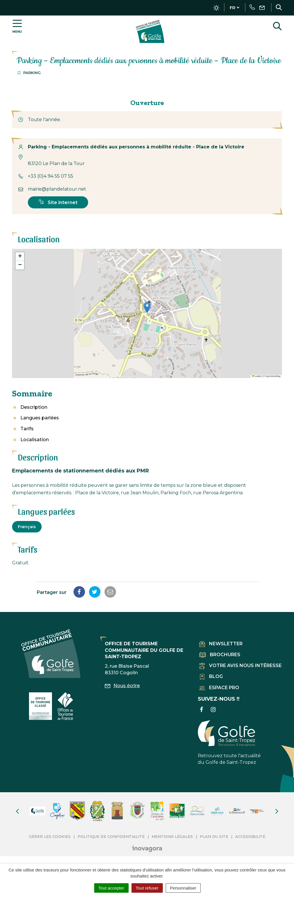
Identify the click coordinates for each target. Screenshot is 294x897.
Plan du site (214, 836)
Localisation (34, 439)
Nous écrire (122, 685)
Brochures (219, 654)
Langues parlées (39, 418)
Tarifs (27, 428)
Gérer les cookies (50, 836)
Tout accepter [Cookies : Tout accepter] (111, 888)
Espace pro (219, 687)
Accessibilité (250, 836)
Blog (211, 676)
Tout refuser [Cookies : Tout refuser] (147, 888)
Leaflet (256, 376)
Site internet (58, 202)
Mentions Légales (172, 836)
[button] (147, 307)
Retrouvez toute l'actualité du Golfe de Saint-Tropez (229, 742)
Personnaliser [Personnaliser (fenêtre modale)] (183, 888)
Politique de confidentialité (111, 836)
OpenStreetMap (273, 376)
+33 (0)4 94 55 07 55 (50, 176)
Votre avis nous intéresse (240, 665)
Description (33, 407)
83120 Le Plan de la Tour (56, 163)
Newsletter (221, 643)
